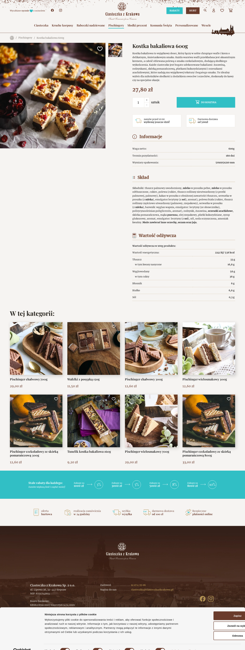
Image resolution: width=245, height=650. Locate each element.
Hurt (192, 10)
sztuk (155, 102)
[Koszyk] (231, 10)
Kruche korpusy (62, 25)
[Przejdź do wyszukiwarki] (205, 10)
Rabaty (174, 10)
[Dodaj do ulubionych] (99, 49)
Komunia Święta (161, 25)
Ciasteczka (41, 25)
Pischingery (116, 25)
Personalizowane (186, 25)
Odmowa (216, 628)
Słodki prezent (137, 25)
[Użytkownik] (214, 10)
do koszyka (213, 102)
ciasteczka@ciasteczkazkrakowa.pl (152, 589)
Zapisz (217, 608)
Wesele (206, 25)
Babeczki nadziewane (91, 25)
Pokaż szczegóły (182, 643)
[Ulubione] (222, 10)
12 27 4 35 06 (138, 585)
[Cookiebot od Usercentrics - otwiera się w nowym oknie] (22, 643)
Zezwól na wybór (216, 618)
